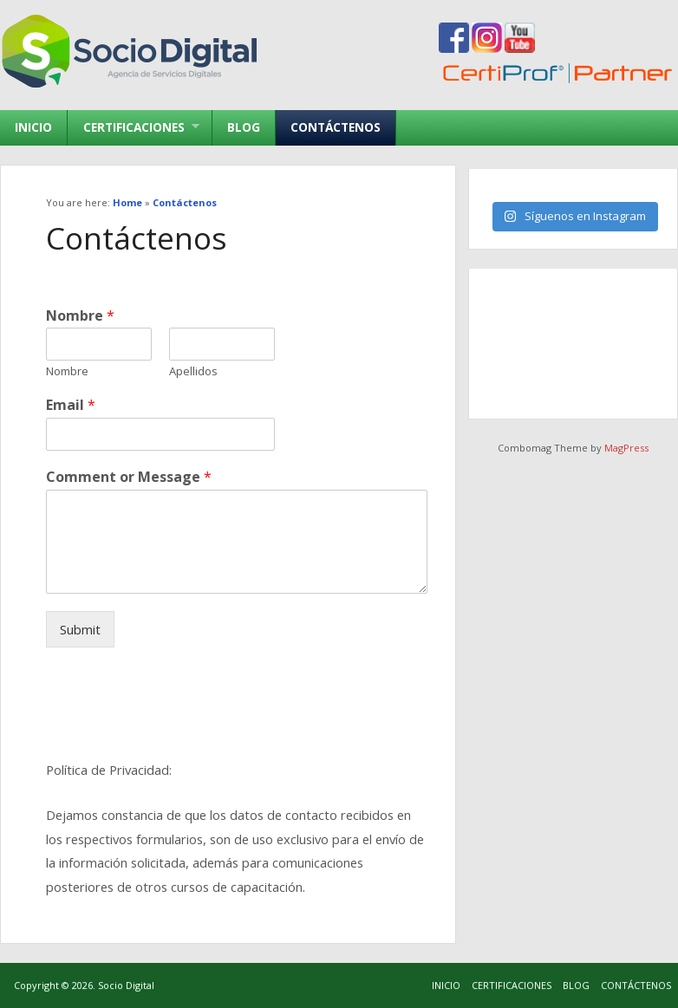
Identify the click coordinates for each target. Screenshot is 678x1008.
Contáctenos (335, 127)
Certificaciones (133, 127)
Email (70, 405)
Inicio (33, 127)
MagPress (626, 447)
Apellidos (193, 371)
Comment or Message (129, 477)
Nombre (80, 316)
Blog (243, 127)
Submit (80, 629)
